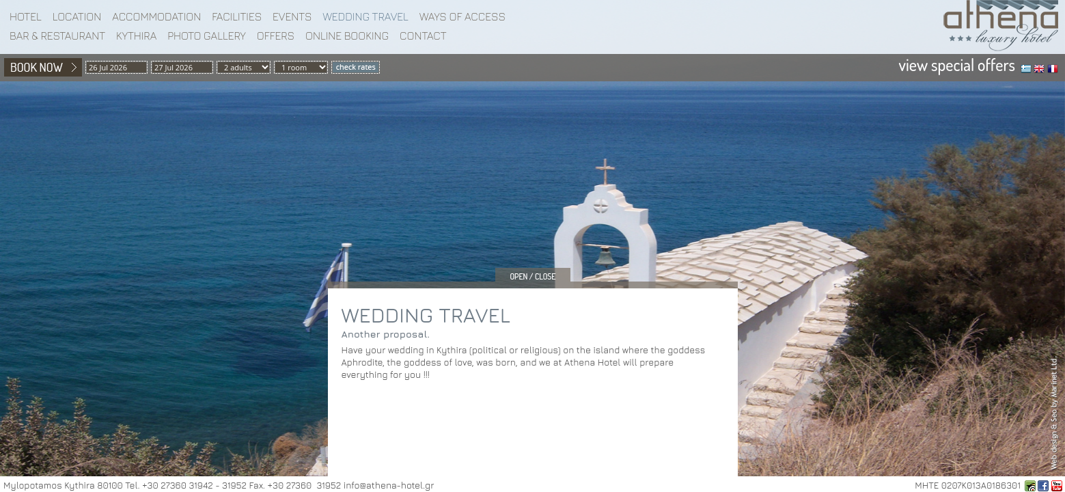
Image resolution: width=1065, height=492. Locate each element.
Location (77, 16)
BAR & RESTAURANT (57, 35)
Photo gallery (206, 35)
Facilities (237, 16)
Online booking (347, 35)
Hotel (26, 16)
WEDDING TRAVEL (365, 16)
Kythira (136, 35)
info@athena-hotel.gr (389, 485)
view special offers (957, 64)
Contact (423, 35)
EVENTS (292, 16)
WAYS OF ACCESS (462, 16)
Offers (275, 35)
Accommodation (156, 16)
